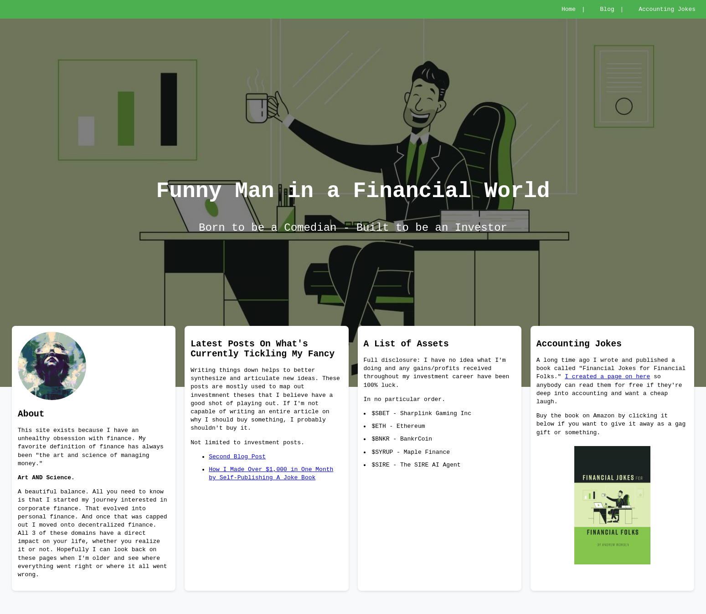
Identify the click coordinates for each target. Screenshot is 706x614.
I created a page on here (607, 388)
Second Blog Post (237, 471)
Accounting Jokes (667, 10)
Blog (607, 10)
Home (569, 10)
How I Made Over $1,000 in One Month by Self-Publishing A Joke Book (271, 487)
